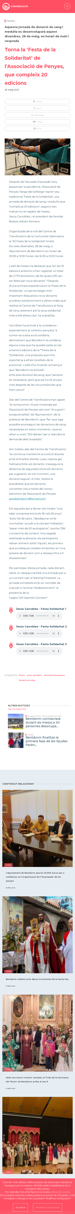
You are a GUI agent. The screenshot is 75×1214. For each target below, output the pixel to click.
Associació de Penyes (54, 675)
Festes (11, 20)
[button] (37, 101)
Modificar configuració (48, 1207)
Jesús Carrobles (34, 675)
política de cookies (60, 1192)
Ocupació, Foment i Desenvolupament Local (44, 716)
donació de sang (27, 680)
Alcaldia (30, 735)
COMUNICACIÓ (19, 6)
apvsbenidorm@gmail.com (27, 498)
